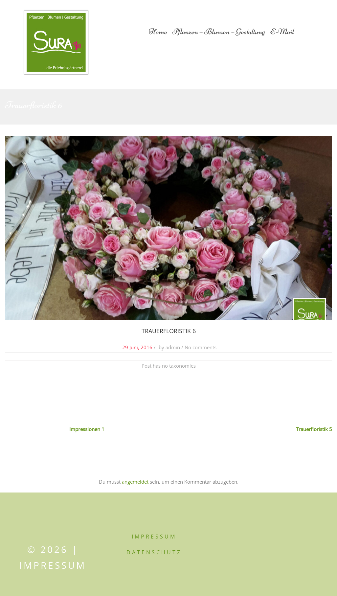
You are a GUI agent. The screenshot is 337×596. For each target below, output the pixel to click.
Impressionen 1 (86, 429)
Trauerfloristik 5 (314, 429)
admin (173, 347)
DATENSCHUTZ (154, 552)
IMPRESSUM (154, 536)
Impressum (52, 565)
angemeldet (135, 481)
